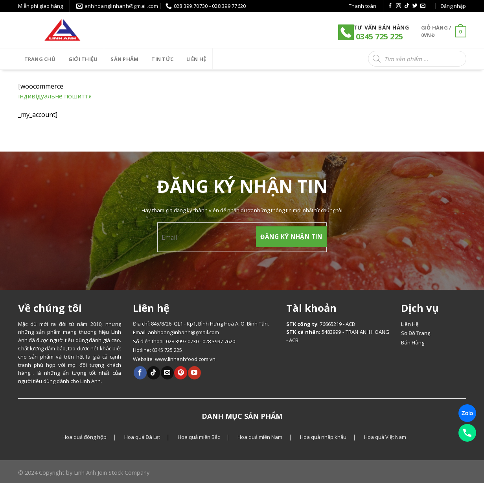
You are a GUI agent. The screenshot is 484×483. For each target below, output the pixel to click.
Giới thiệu (83, 59)
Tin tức (162, 59)
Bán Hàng (412, 342)
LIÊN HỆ (196, 59)
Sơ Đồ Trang (415, 333)
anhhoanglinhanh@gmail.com (183, 332)
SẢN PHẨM (124, 59)
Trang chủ (39, 59)
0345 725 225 (378, 36)
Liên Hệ (409, 324)
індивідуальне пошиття (55, 96)
